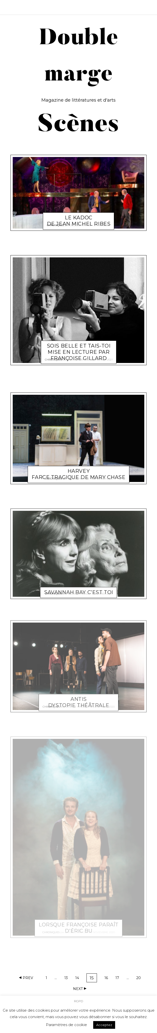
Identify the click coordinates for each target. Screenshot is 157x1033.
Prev (28, 978)
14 (78, 979)
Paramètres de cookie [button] (66, 1024)
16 (107, 979)
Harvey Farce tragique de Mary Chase (78, 469)
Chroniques (55, 223)
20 (139, 979)
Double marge (80, 223)
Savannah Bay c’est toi (78, 587)
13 (67, 979)
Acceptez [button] (104, 1025)
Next (78, 989)
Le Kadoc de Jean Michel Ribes (79, 215)
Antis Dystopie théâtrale (78, 697)
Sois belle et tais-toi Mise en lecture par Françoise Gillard (79, 346)
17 (118, 979)
